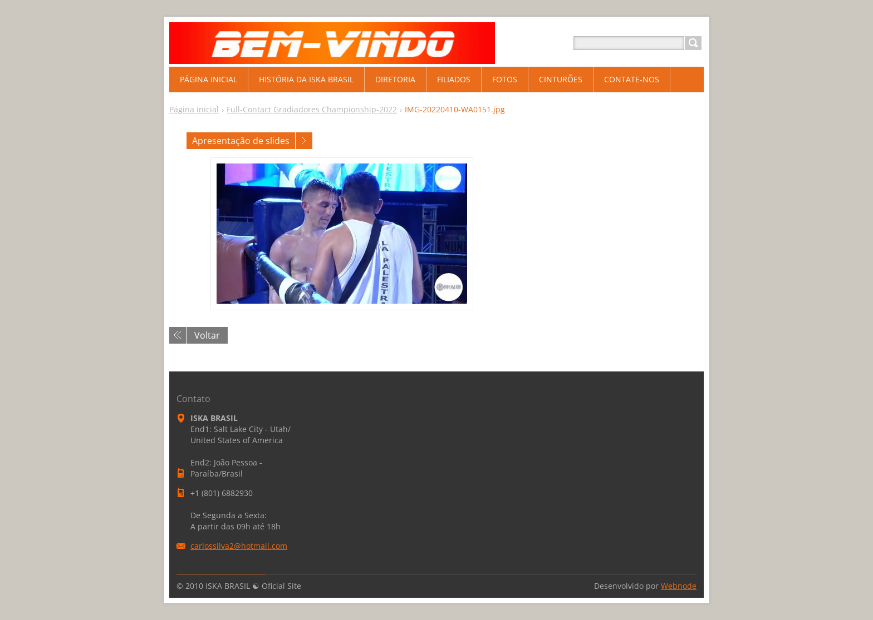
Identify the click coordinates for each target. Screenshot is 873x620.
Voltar (207, 335)
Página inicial (194, 109)
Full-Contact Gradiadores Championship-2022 (312, 109)
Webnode (679, 586)
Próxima (304, 140)
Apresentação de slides (241, 141)
